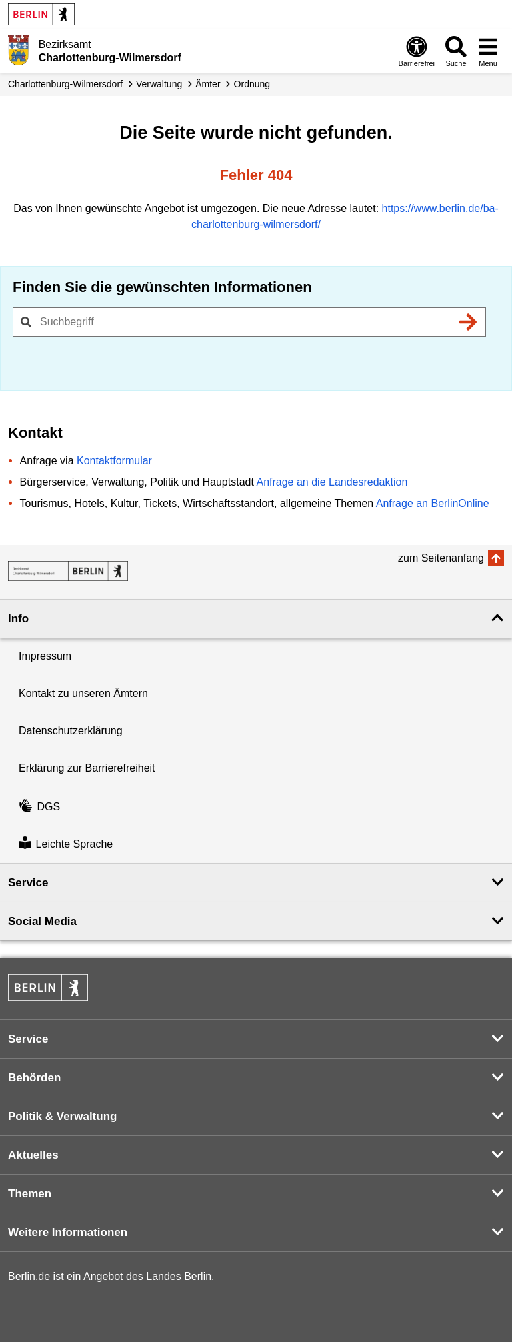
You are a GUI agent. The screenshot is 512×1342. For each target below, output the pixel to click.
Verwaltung (159, 84)
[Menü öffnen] (488, 51)
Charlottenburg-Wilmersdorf (65, 84)
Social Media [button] (42, 921)
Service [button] (28, 882)
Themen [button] (29, 1193)
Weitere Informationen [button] (67, 1232)
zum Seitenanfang (441, 558)
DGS (39, 806)
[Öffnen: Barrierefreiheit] (416, 51)
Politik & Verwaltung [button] (62, 1116)
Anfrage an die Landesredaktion (331, 482)
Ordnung (252, 84)
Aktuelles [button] (33, 1155)
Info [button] (18, 618)
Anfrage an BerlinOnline (432, 503)
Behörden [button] (34, 1077)
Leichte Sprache (66, 844)
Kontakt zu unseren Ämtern (83, 693)
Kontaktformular (114, 460)
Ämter (207, 84)
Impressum (45, 656)
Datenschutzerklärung (71, 730)
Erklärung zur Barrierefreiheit (87, 768)
